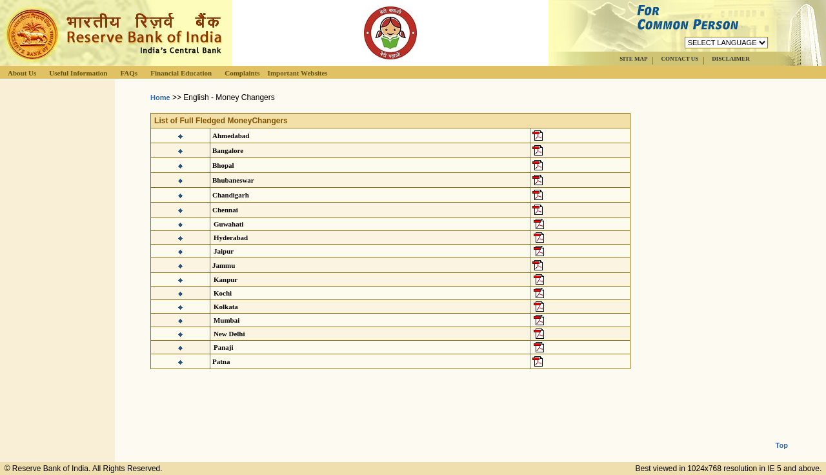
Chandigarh (230, 195)
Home (160, 97)
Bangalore (227, 150)
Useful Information (78, 73)
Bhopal (223, 165)
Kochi (223, 293)
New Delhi (229, 334)
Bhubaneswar (233, 180)
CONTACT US (679, 59)
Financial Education (181, 73)
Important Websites (298, 73)
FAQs (128, 73)
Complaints (242, 73)
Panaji (224, 347)
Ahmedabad (230, 135)
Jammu (223, 265)
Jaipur (224, 251)
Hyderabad (231, 237)
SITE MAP (633, 59)
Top (782, 435)
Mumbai (226, 320)
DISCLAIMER (731, 59)
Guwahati (228, 224)
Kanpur (225, 279)
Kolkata (226, 306)
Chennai (225, 210)
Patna (221, 361)
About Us (22, 73)
